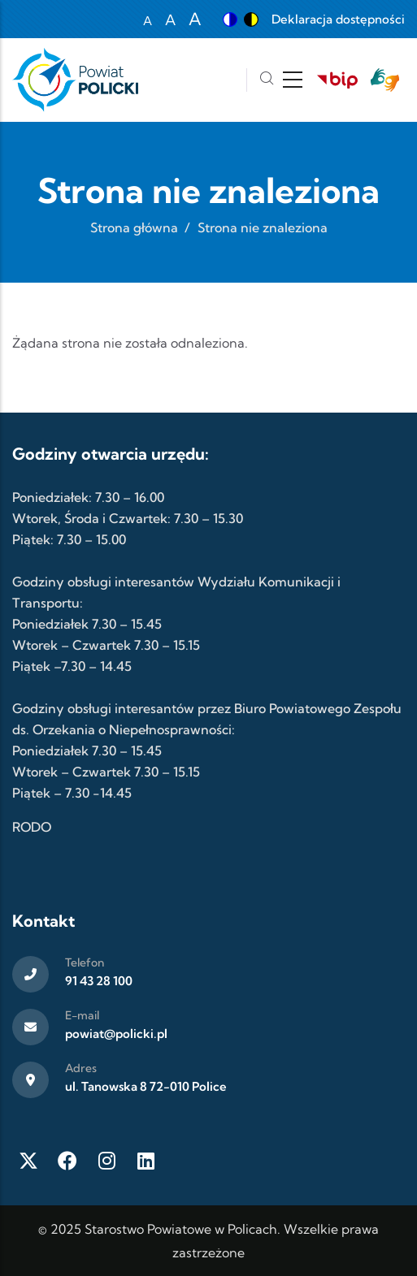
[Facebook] (67, 1160)
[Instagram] (106, 1160)
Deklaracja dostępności (338, 19)
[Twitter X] (28, 1160)
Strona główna (134, 227)
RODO (31, 827)
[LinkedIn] (145, 1160)
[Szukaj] (266, 80)
